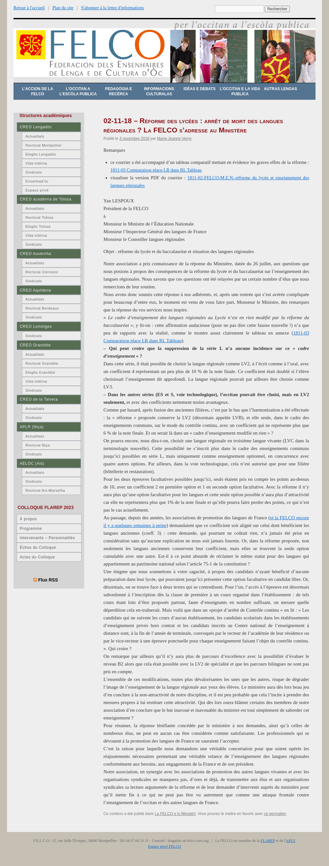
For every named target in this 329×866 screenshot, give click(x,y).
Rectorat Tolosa (39, 217)
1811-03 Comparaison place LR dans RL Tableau (156, 170)
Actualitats (34, 136)
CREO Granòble (35, 345)
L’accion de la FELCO (37, 91)
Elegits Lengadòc (40, 154)
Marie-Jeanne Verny (174, 138)
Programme (31, 528)
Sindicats (33, 172)
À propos (28, 519)
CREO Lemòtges (36, 326)
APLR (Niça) (32, 427)
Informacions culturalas (159, 91)
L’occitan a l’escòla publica (78, 91)
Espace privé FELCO (164, 846)
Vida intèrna (36, 163)
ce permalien (275, 813)
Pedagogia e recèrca (118, 91)
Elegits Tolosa (37, 226)
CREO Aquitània (35, 290)
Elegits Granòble (40, 372)
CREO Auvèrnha (35, 253)
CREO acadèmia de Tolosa (45, 199)
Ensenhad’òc (37, 181)
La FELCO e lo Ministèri (175, 813)
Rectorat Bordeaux (42, 308)
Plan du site (62, 7)
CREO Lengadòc (36, 127)
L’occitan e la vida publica (240, 91)
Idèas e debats (199, 89)
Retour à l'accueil (29, 7)
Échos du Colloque (38, 547)
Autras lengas (280, 89)
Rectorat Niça (37, 445)
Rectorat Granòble (41, 363)
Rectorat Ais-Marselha (45, 490)
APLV (291, 840)
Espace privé (37, 190)
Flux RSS (48, 579)
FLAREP (268, 840)
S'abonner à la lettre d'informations (112, 7)
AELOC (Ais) (32, 463)
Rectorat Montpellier (43, 145)
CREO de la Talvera (39, 399)
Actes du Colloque (37, 557)
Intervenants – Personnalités (47, 538)
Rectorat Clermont (41, 272)
